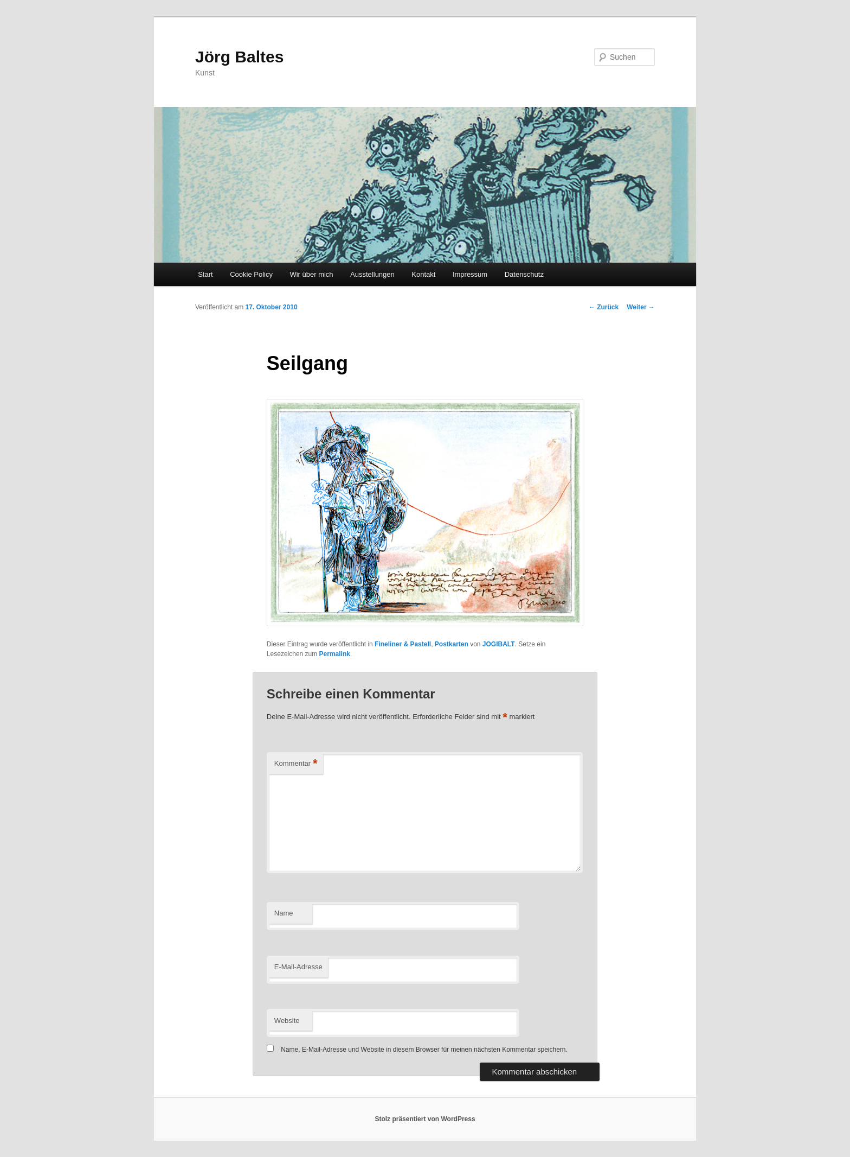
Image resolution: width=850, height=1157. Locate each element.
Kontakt (423, 274)
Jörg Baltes (239, 57)
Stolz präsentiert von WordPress (425, 1119)
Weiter (641, 307)
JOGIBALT (498, 644)
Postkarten (451, 644)
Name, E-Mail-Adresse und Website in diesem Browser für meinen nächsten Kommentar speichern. (424, 1049)
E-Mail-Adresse (298, 967)
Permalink (334, 654)
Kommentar (296, 764)
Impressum (470, 274)
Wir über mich (311, 274)
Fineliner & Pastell (403, 644)
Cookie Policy (251, 274)
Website (287, 1020)
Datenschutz (524, 274)
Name (283, 913)
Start (205, 274)
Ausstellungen (372, 274)
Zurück (604, 307)
